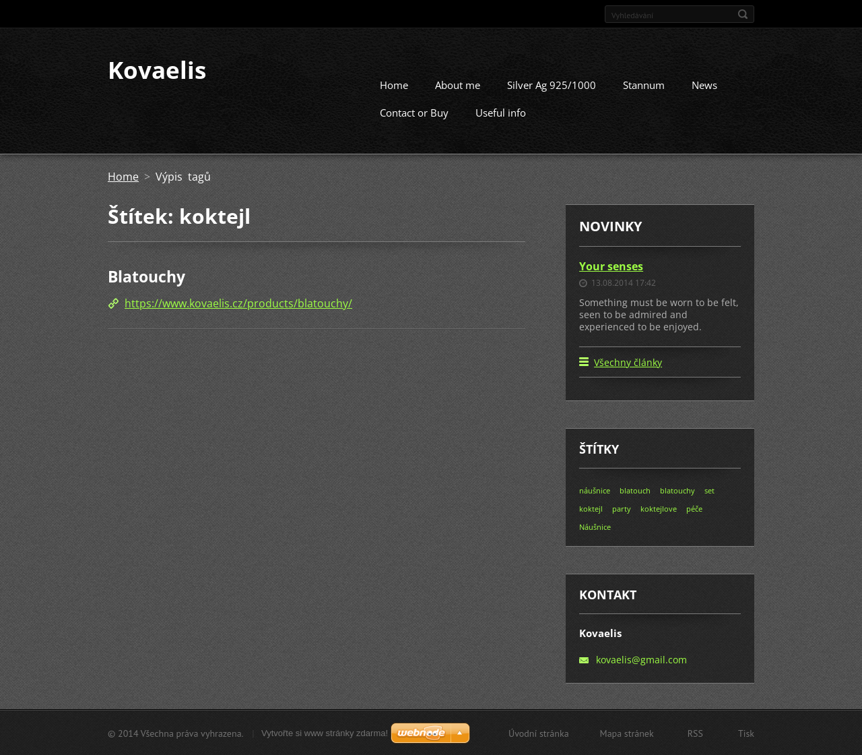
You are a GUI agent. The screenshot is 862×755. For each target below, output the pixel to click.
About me (457, 84)
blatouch (635, 490)
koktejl (591, 508)
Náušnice (595, 526)
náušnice (594, 490)
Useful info (500, 112)
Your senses (611, 265)
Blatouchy (146, 275)
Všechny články (628, 361)
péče (694, 508)
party (621, 508)
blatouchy (677, 490)
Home (394, 84)
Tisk (746, 733)
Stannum (644, 84)
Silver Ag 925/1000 (551, 84)
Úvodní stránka (538, 733)
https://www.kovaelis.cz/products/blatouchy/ (238, 302)
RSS (695, 733)
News (704, 84)
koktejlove (658, 508)
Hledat (742, 14)
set (709, 490)
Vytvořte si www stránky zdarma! (324, 732)
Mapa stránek (627, 733)
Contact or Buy (414, 112)
